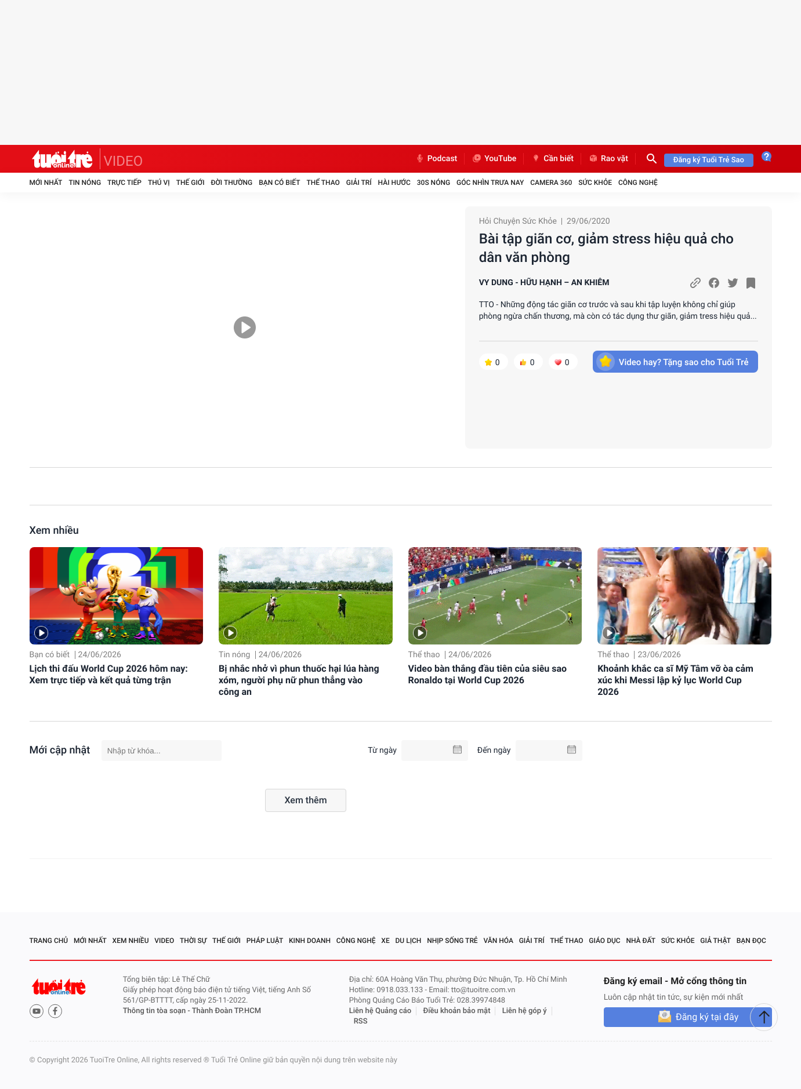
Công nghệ (638, 183)
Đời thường (232, 183)
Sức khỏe (595, 183)
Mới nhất (46, 183)
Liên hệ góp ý (524, 1011)
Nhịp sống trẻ (452, 941)
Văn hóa (498, 941)
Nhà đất (640, 941)
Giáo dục (604, 941)
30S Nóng (433, 183)
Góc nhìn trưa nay (490, 183)
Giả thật (715, 941)
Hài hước (394, 183)
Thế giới (190, 183)
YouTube (494, 159)
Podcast (436, 159)
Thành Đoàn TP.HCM (226, 1011)
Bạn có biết (279, 183)
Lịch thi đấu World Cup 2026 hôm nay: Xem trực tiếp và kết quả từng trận (109, 674)
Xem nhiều (54, 531)
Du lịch (409, 941)
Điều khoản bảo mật (456, 1011)
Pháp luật (265, 941)
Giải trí (359, 183)
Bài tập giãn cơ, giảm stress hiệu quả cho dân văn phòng (606, 248)
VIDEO (123, 161)
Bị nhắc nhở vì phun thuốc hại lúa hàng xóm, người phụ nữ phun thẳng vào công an (299, 680)
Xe (385, 941)
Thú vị (159, 183)
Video (164, 941)
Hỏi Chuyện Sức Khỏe (518, 221)
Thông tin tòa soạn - (157, 1011)
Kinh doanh (310, 941)
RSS (361, 1021)
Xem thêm (305, 800)
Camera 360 (551, 183)
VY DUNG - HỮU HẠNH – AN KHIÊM (544, 282)
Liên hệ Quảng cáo (380, 1011)
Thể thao (322, 183)
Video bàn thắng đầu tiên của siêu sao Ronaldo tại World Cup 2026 (487, 674)
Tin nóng (84, 183)
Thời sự (193, 941)
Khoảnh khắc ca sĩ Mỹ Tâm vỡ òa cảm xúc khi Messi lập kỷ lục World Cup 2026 (675, 680)
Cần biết (552, 159)
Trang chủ (49, 941)
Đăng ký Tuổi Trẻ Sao (708, 160)
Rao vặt (608, 159)
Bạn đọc (751, 941)
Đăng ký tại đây (707, 1016)
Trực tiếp (124, 183)
